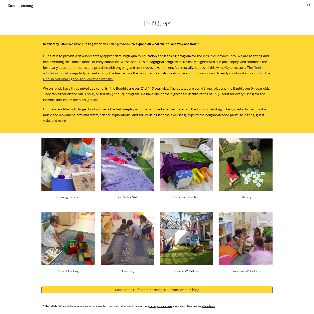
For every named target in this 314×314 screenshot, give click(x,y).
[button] (309, 5)
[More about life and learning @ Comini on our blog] (157, 290)
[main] (157, 23)
